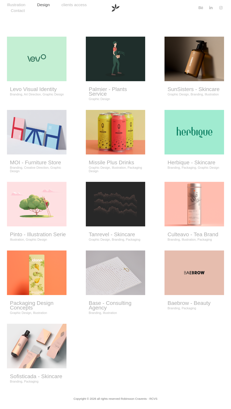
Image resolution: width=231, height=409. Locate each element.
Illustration (16, 5)
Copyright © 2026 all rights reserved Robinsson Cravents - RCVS (116, 398)
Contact (18, 10)
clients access (74, 5)
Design (43, 5)
